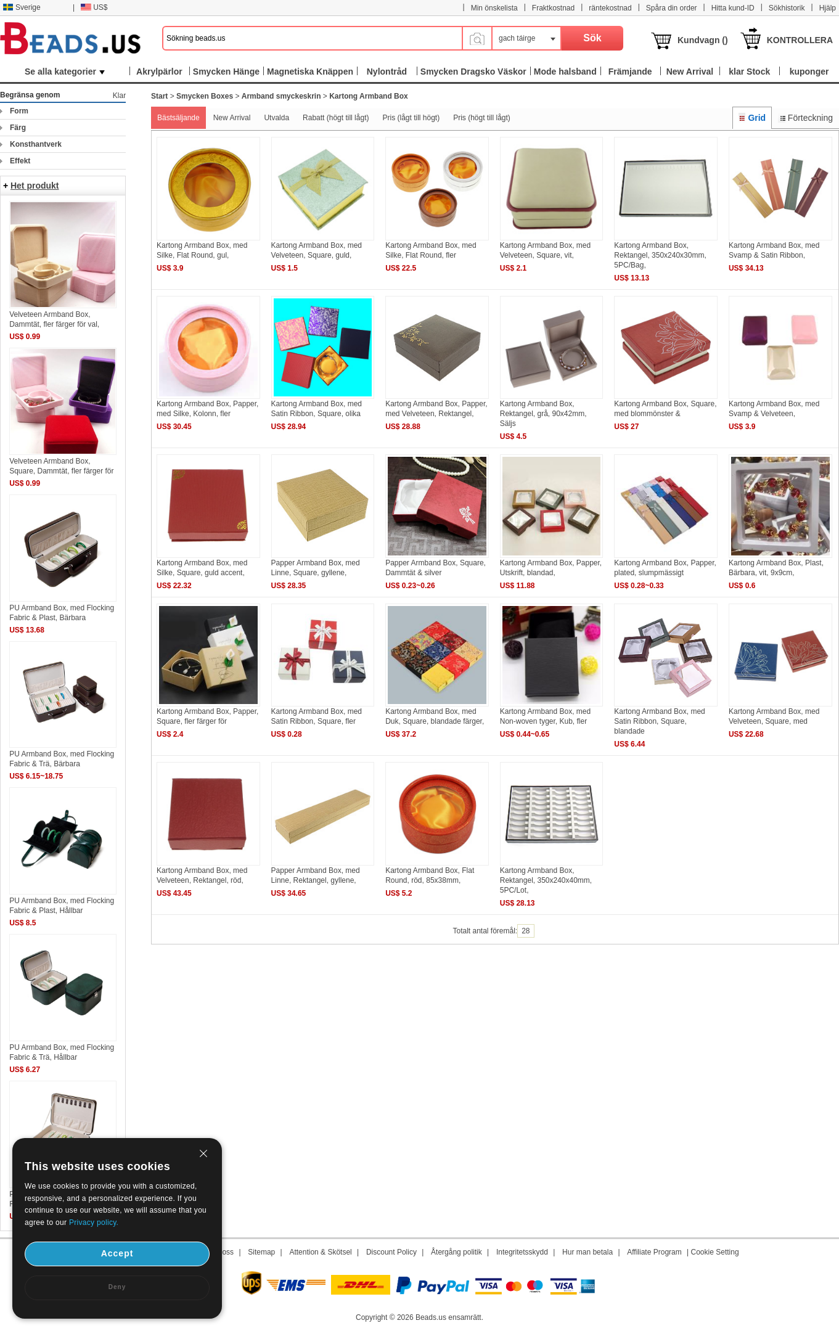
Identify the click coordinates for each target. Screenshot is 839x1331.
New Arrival (232, 117)
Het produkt (34, 185)
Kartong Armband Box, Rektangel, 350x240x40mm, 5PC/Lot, (546, 880)
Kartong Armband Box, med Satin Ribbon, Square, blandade (659, 721)
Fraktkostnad (553, 8)
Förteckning (805, 118)
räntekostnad (610, 8)
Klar (119, 95)
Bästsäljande (178, 117)
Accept (117, 1253)
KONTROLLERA (800, 40)
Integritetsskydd (522, 1252)
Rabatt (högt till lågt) (336, 117)
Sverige (21, 7)
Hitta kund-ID (733, 8)
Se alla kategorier (65, 71)
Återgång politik (456, 1252)
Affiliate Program (654, 1252)
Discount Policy (391, 1252)
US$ (94, 7)
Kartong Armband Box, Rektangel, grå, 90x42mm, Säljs (543, 413)
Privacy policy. (93, 1222)
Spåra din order (671, 8)
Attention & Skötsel (320, 1252)
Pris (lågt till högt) (411, 117)
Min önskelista (494, 8)
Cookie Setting (715, 1252)
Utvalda (276, 117)
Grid (752, 118)
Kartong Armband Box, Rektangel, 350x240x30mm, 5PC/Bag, (660, 255)
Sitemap (261, 1252)
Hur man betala (587, 1252)
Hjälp (827, 8)
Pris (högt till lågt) (481, 117)
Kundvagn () (702, 40)
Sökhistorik (787, 8)
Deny (117, 1287)
